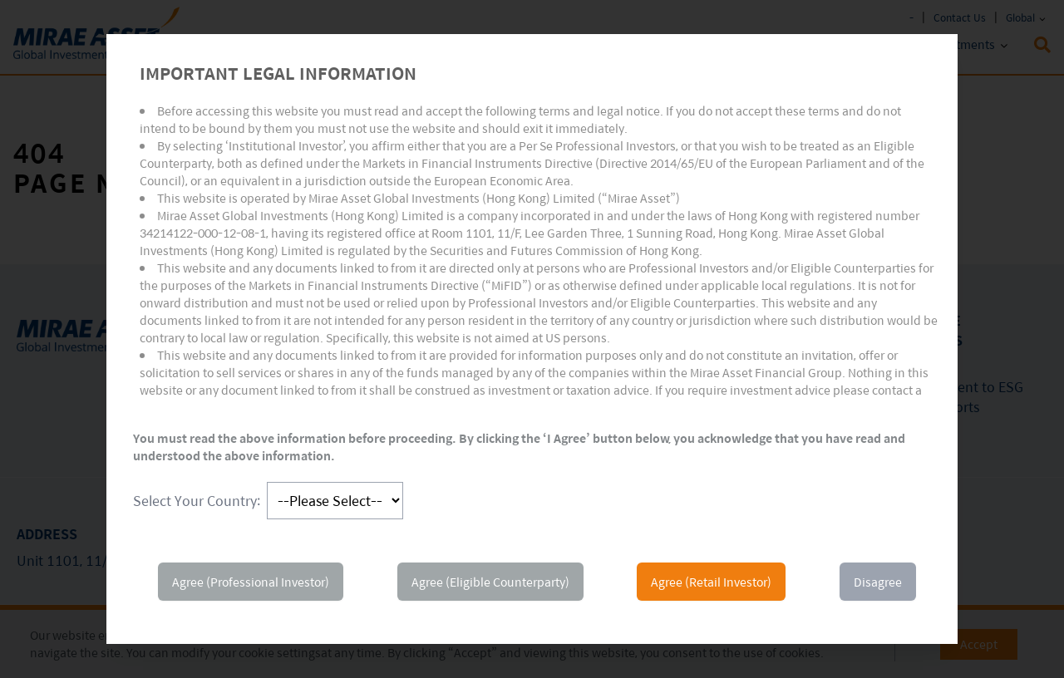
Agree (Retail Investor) (711, 581)
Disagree (878, 581)
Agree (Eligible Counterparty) (490, 581)
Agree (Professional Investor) (250, 581)
